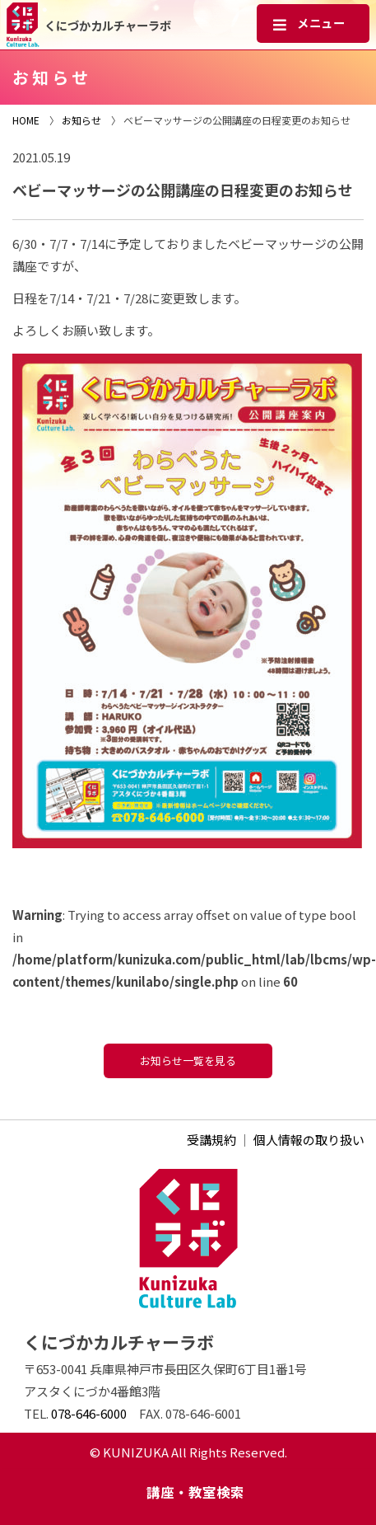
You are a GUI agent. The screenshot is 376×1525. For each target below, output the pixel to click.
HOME (25, 120)
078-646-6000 (89, 1413)
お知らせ (81, 120)
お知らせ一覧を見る (188, 1060)
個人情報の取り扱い (308, 1139)
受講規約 (211, 1139)
